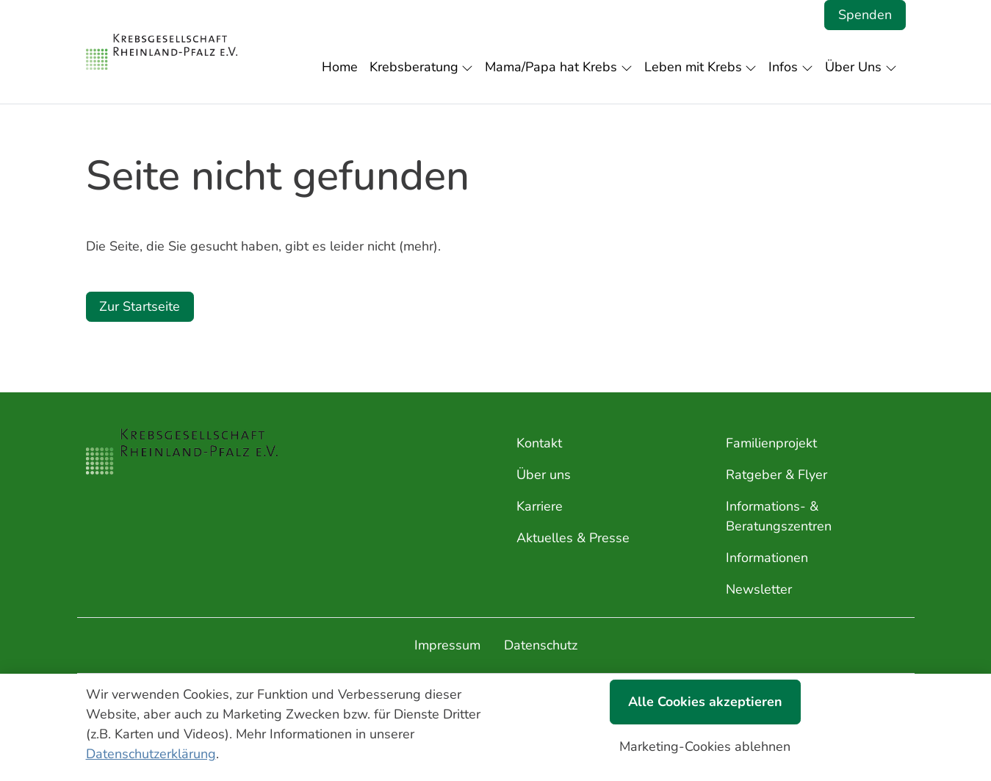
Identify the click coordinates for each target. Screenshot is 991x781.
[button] (343, 67)
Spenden (865, 15)
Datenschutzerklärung (151, 754)
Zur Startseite (139, 306)
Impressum (447, 645)
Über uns (543, 474)
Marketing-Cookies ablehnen (704, 746)
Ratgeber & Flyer (776, 474)
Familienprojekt (771, 443)
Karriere (539, 506)
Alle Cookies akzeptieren (705, 701)
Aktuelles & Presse (573, 538)
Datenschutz (540, 645)
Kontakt (539, 443)
